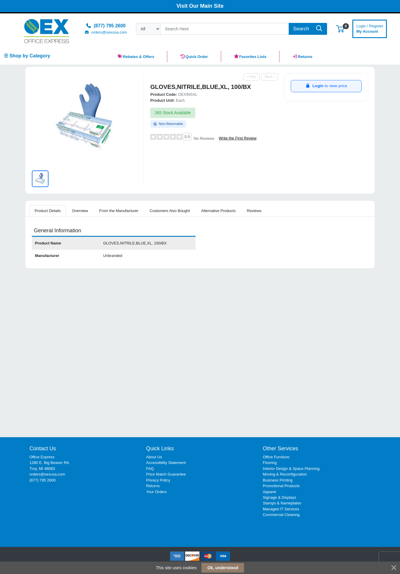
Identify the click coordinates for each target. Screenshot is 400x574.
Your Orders (156, 492)
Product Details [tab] (48, 210)
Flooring (270, 462)
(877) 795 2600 (42, 480)
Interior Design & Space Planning (291, 468)
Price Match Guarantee (166, 474)
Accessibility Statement (166, 462)
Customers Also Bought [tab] (170, 210)
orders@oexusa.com (47, 474)
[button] (340, 28)
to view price (326, 86)
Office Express (41, 457)
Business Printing (278, 480)
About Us (154, 457)
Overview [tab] (80, 210)
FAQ (150, 468)
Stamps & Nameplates (282, 503)
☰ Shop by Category (27, 55)
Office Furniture (276, 457)
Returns (153, 486)
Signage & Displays (279, 497)
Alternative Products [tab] (218, 210)
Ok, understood (222, 567)
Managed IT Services (281, 509)
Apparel (269, 492)
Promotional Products (281, 486)
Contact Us (42, 448)
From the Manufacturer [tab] (118, 210)
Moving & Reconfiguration (285, 474)
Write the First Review (238, 138)
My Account (369, 28)
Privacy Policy (158, 480)
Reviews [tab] (254, 210)
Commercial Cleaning (281, 514)
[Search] (224, 29)
